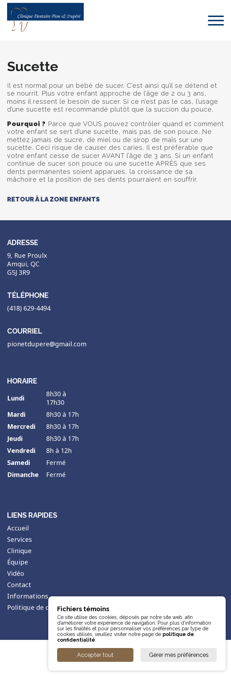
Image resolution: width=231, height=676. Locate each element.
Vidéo (15, 573)
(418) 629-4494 (28, 308)
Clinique (19, 550)
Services (19, 539)
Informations (27, 596)
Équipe (17, 562)
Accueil (18, 528)
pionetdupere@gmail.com (47, 344)
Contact (19, 584)
